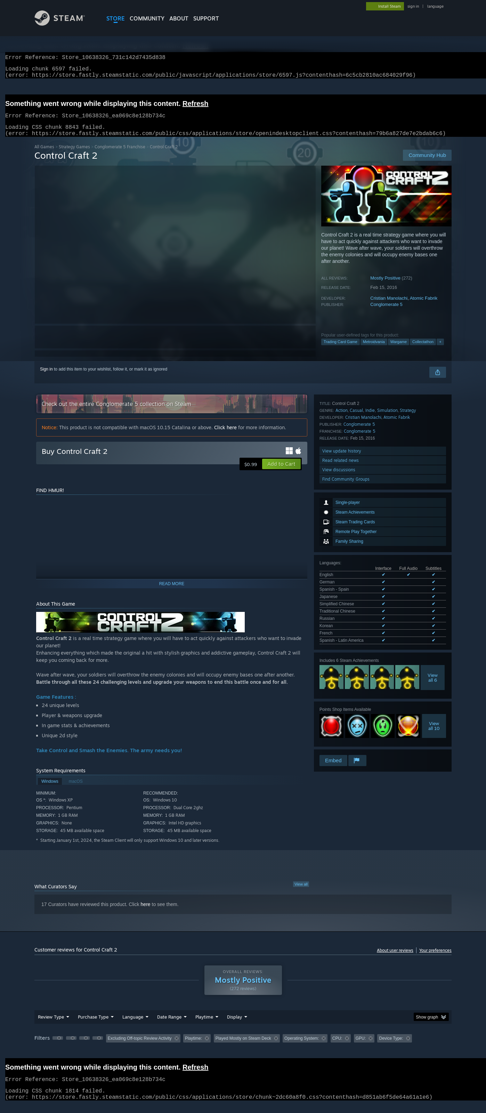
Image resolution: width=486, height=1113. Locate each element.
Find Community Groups (346, 714)
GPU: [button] (361, 1046)
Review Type (51, 1025)
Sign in (46, 377)
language (435, 6)
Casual (356, 645)
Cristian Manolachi (388, 306)
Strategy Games (74, 155)
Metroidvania (374, 350)
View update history (341, 686)
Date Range (169, 1025)
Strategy (408, 645)
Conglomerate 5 (386, 312)
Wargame (398, 350)
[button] (281, 472)
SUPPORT (206, 18)
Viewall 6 (433, 558)
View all (301, 892)
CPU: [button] (337, 1046)
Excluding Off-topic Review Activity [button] (140, 1046)
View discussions (338, 705)
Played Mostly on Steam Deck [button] (243, 1046)
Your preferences (435, 958)
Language (132, 1025)
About (178, 18)
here (146, 912)
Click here (225, 436)
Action (341, 645)
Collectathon (423, 350)
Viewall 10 (434, 606)
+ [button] (440, 350)
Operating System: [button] (301, 1046)
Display (234, 1025)
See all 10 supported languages (348, 522)
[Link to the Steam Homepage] (65, 24)
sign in (413, 6)
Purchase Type (93, 1025)
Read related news (340, 695)
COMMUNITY (147, 18)
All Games (44, 155)
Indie (370, 645)
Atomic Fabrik (423, 306)
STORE (115, 18)
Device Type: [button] (391, 1046)
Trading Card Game (340, 350)
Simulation (387, 645)
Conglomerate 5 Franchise (120, 155)
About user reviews (395, 958)
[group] (243, 1047)
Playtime (204, 1025)
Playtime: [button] (193, 1046)
